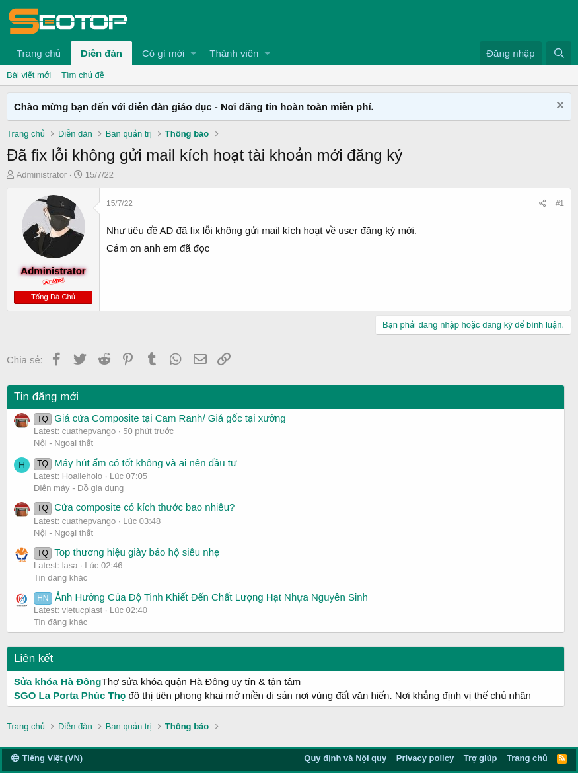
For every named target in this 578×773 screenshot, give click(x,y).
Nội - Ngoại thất (63, 443)
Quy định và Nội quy (345, 758)
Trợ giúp (480, 758)
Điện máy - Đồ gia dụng (79, 488)
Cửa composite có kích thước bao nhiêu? (134, 507)
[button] (193, 53)
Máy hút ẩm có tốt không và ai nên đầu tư (135, 462)
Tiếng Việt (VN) (47, 758)
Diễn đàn (101, 53)
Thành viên (233, 53)
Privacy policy (425, 758)
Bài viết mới (29, 75)
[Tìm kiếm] (558, 53)
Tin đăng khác (60, 578)
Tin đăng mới (46, 396)
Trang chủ (39, 53)
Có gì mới (163, 53)
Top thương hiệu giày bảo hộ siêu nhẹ (126, 552)
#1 (560, 203)
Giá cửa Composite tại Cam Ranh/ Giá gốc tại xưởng (160, 417)
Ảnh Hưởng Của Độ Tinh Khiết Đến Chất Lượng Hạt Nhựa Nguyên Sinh (201, 597)
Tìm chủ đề (82, 75)
